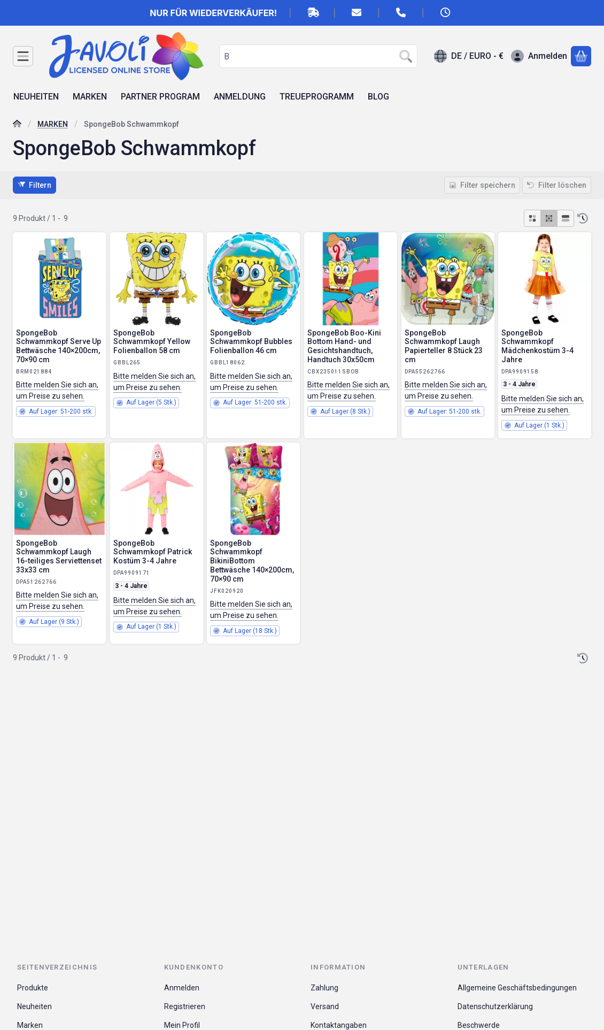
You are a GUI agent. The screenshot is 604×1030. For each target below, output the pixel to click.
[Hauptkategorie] (17, 125)
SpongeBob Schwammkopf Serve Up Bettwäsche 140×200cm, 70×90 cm (58, 346)
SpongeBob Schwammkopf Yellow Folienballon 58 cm (151, 342)
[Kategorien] (23, 56)
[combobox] (318, 56)
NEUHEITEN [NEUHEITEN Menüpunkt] (36, 96)
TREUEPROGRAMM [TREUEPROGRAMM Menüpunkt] (317, 96)
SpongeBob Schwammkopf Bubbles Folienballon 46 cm (251, 342)
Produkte (32, 987)
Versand (325, 1006)
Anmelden (181, 987)
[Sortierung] (582, 218)
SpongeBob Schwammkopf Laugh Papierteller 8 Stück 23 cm (444, 346)
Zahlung (324, 987)
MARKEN (52, 124)
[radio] (532, 218)
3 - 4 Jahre (519, 384)
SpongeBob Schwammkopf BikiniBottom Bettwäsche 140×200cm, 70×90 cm (252, 561)
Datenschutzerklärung (495, 1006)
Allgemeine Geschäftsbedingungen (517, 987)
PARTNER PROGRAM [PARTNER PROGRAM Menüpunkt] (160, 96)
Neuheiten (34, 1006)
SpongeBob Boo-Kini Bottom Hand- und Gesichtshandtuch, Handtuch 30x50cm (344, 346)
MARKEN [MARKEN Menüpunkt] (90, 96)
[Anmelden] (539, 56)
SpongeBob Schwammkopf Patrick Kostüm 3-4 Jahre (152, 552)
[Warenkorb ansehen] (581, 56)
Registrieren (184, 1006)
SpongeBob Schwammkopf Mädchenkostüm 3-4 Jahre (537, 346)
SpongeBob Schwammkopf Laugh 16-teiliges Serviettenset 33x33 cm (59, 556)
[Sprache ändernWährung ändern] (468, 56)
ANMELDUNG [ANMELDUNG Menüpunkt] (240, 96)
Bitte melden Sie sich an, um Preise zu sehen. (57, 390)
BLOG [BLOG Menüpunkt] (378, 96)
